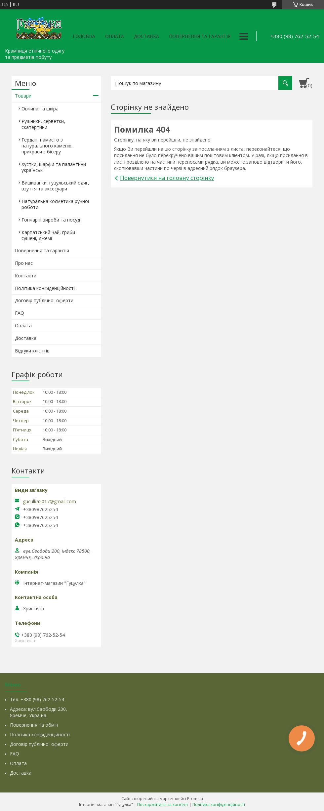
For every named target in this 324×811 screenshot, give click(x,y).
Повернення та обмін (34, 725)
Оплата (114, 36)
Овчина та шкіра (40, 108)
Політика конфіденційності (45, 288)
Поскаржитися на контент (162, 804)
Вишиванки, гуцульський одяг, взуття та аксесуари (55, 186)
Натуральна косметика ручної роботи (55, 204)
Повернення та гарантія (199, 36)
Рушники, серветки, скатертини (43, 124)
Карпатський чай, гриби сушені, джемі (48, 235)
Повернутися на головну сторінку (167, 178)
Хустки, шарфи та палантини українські (53, 167)
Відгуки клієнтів (32, 350)
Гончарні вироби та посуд (50, 220)
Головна (84, 36)
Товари (23, 96)
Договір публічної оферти (44, 300)
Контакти (25, 275)
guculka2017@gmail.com (49, 502)
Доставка (146, 36)
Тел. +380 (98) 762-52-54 (37, 699)
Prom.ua (195, 798)
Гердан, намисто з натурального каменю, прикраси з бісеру (47, 146)
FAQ (19, 313)
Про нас (24, 263)
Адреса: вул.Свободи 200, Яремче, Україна (38, 712)
